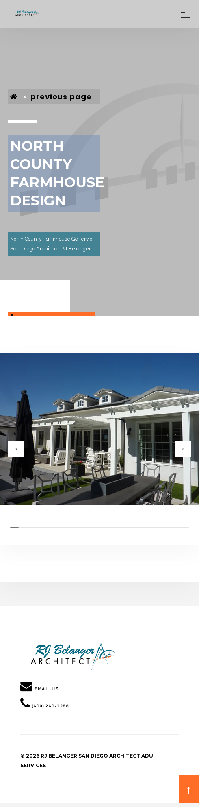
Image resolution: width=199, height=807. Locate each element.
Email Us (46, 689)
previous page (61, 97)
